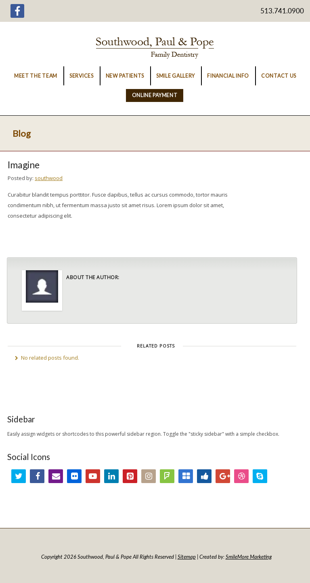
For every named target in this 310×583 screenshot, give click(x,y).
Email (55, 476)
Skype (260, 476)
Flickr (74, 476)
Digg (204, 476)
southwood (49, 178)
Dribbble (241, 476)
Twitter (18, 476)
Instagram (148, 476)
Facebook (37, 476)
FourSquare (167, 476)
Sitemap (187, 556)
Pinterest (130, 476)
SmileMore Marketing (249, 556)
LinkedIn (111, 476)
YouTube (93, 476)
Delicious (185, 476)
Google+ (223, 476)
